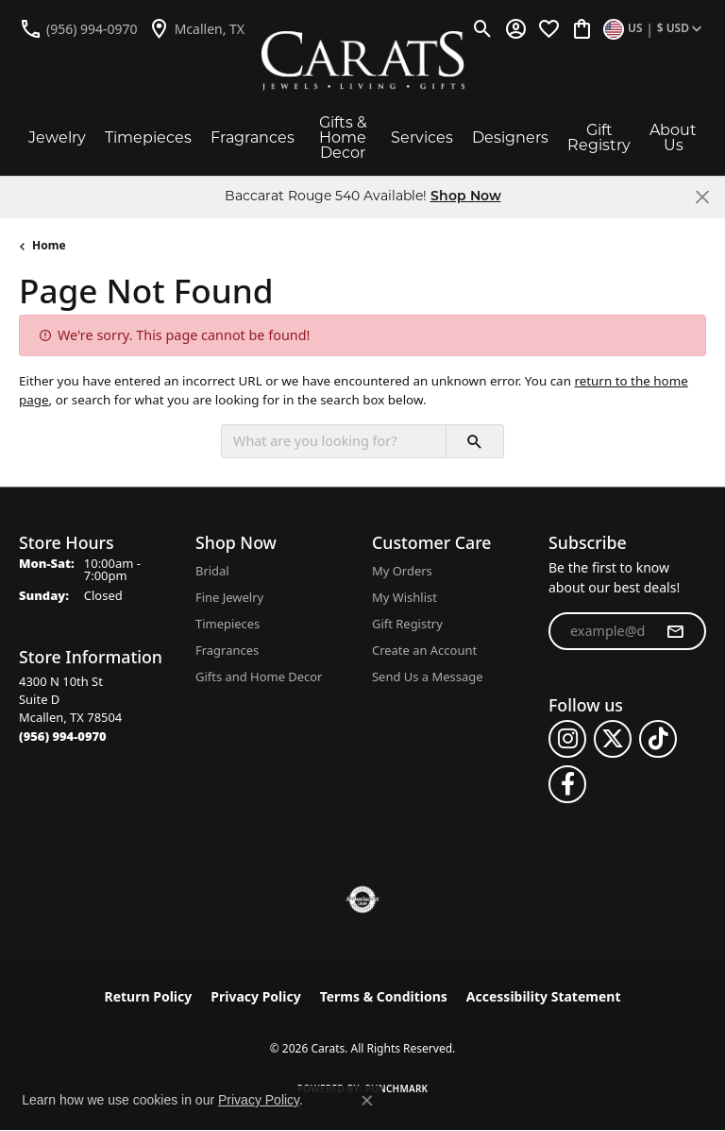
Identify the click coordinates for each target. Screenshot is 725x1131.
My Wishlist (404, 597)
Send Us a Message (427, 676)
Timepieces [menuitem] (227, 623)
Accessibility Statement (543, 996)
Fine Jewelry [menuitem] (229, 597)
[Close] (702, 197)
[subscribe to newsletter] (675, 631)
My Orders (402, 570)
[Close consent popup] (367, 1100)
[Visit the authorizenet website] (363, 899)
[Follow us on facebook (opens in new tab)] (567, 784)
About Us (673, 137)
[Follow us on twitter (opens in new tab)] (613, 739)
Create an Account (424, 650)
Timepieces (148, 137)
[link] (78, 28)
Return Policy (149, 996)
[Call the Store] (63, 736)
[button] (483, 28)
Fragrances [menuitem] (227, 650)
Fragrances (253, 137)
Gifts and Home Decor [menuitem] (258, 676)
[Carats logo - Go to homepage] (362, 61)
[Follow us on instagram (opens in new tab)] (567, 739)
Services (422, 137)
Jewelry (57, 137)
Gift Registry (599, 137)
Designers (510, 137)
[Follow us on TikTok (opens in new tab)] (658, 739)
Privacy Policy (255, 996)
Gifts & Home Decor (343, 137)
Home (49, 245)
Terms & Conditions (383, 996)
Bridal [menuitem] (212, 570)
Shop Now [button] (465, 197)
